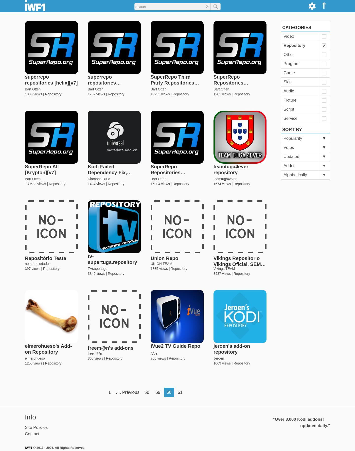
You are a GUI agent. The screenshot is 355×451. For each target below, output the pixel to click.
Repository (53, 94)
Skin (288, 82)
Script (289, 109)
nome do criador (37, 264)
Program (292, 63)
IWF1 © (30, 448)
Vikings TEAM (224, 269)
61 (180, 392)
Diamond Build (99, 179)
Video (289, 36)
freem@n (95, 353)
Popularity (293, 138)
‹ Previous (129, 392)
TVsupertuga (97, 269)
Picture (290, 100)
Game (289, 72)
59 (158, 392)
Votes (289, 147)
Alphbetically (295, 175)
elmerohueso (35, 358)
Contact (32, 434)
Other (289, 54)
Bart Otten (33, 89)
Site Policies (36, 427)
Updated (291, 156)
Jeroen (218, 358)
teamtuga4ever (224, 179)
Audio (289, 91)
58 (146, 392)
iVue (154, 353)
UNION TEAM (161, 264)
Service (291, 118)
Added (290, 165)
